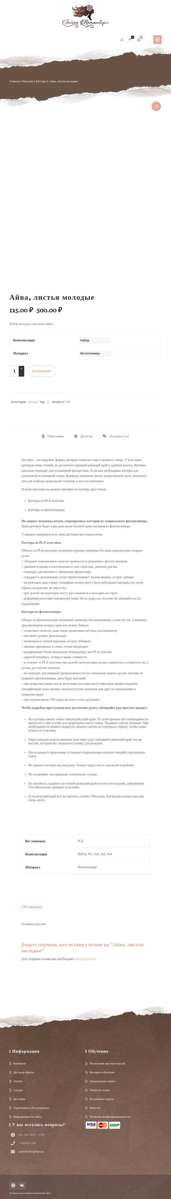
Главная (14, 81)
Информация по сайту (27, 1116)
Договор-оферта (23, 1072)
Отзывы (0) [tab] (118, 436)
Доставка (19, 1099)
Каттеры (41, 81)
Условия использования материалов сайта (30, 1193)
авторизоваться (85, 959)
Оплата (18, 1081)
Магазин (27, 81)
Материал (20, 353)
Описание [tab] (55, 436)
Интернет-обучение (102, 1072)
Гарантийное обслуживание (31, 1108)
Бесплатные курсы (101, 1099)
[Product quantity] (14, 371)
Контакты (19, 1063)
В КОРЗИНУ (41, 371)
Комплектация (24, 340)
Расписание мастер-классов (107, 1063)
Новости (94, 1108)
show (156, 106)
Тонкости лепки (99, 1090)
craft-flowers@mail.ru (31, 1151)
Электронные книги (102, 1081)
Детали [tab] (86, 436)
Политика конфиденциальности (109, 1116)
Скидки (18, 1090)
